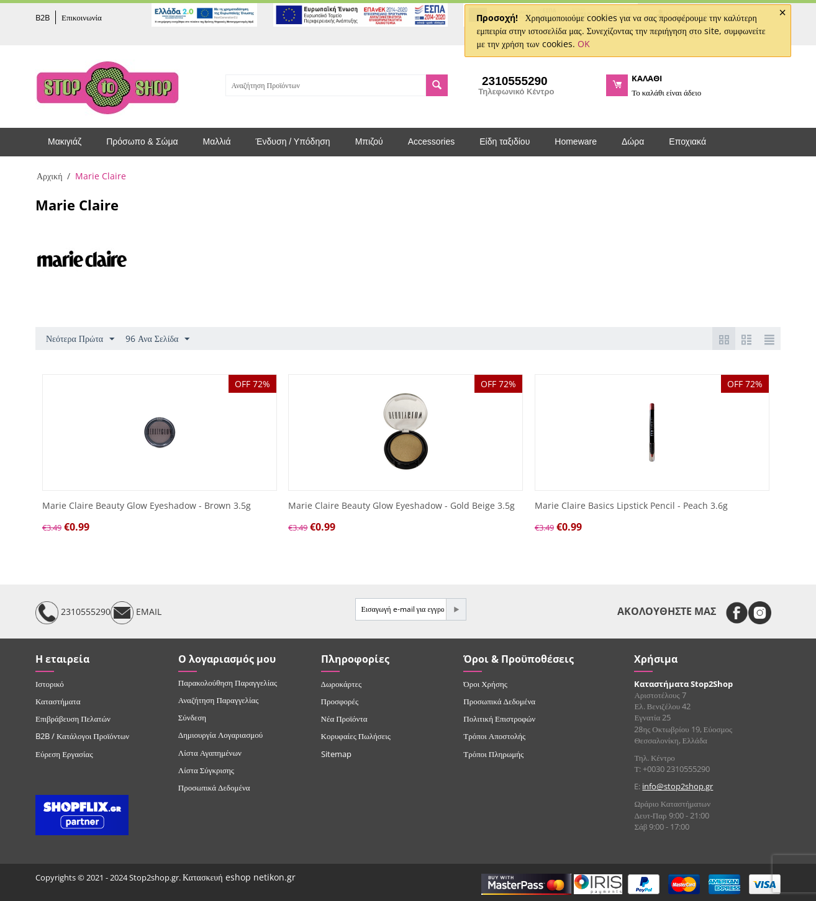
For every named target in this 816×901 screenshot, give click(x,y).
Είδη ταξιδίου (504, 141)
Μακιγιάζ (64, 141)
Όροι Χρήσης (485, 683)
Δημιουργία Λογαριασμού (220, 734)
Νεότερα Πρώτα (80, 339)
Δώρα (633, 141)
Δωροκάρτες (341, 683)
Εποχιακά (687, 141)
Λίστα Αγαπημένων (210, 752)
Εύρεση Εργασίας (64, 754)
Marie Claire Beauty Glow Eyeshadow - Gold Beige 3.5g (401, 506)
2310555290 (73, 612)
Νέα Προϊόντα (344, 718)
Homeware (576, 141)
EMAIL (136, 612)
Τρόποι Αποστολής (494, 736)
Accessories (431, 141)
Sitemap (336, 754)
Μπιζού (369, 141)
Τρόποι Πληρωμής (493, 754)
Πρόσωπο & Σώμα (142, 141)
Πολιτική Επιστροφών (499, 718)
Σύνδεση (192, 717)
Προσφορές (339, 701)
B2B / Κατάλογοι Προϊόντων (82, 736)
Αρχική (49, 176)
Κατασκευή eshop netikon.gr (239, 877)
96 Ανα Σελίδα (157, 339)
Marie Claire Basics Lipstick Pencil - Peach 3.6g (631, 506)
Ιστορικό (49, 683)
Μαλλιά (217, 141)
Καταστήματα (58, 701)
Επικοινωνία (81, 17)
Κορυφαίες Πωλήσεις (356, 736)
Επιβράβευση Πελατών (73, 718)
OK (584, 44)
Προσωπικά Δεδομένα (214, 787)
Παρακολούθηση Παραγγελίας (227, 682)
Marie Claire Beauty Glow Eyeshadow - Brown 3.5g (146, 506)
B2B (42, 17)
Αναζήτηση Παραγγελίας (218, 700)
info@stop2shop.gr (677, 786)
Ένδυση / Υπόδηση (293, 141)
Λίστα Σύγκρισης (206, 770)
